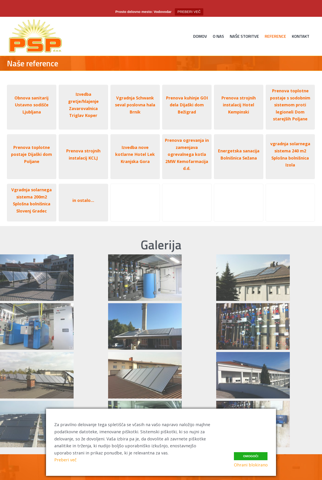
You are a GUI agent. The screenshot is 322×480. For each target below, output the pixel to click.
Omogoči (250, 455)
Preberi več (65, 460)
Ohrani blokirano (251, 465)
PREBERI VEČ (189, 12)
